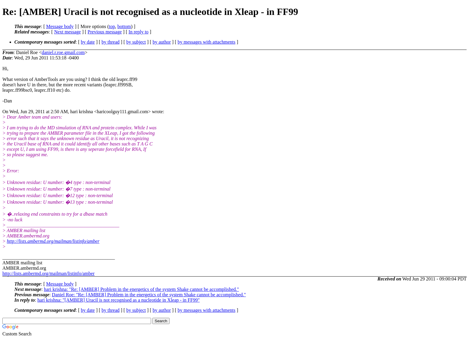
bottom (124, 26)
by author (162, 42)
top (112, 26)
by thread (111, 42)
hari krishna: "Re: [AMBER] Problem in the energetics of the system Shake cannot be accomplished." (141, 289)
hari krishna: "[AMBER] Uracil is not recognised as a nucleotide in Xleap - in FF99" (118, 300)
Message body (60, 26)
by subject (136, 42)
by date (88, 42)
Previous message (105, 31)
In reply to (139, 31)
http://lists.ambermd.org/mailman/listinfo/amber (53, 241)
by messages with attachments (206, 42)
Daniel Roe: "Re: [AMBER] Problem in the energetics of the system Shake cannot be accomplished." (149, 294)
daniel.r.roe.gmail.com (63, 52)
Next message (67, 31)
